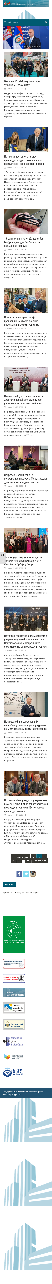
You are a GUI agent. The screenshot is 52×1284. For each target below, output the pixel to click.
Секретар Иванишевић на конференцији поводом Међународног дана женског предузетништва (25, 478)
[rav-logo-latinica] (13, 1071)
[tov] (14, 1007)
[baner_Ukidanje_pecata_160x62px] (14, 978)
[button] (6, 38)
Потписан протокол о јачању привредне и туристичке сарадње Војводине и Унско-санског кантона (24, 160)
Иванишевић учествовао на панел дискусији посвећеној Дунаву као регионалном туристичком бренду (23, 399)
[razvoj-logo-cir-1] (14, 1056)
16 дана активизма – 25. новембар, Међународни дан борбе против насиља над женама (24, 242)
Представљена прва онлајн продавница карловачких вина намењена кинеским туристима (21, 321)
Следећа (40, 860)
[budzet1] (14, 992)
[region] (26, 37)
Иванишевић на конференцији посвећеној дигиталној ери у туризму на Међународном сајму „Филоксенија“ (26, 725)
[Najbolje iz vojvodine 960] (14, 934)
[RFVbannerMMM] (14, 1040)
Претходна (20, 857)
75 (28, 860)
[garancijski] (14, 1024)
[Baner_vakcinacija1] (14, 963)
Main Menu (12, 22)
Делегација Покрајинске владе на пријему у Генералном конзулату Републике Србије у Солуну (23, 560)
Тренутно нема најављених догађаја (20, 892)
